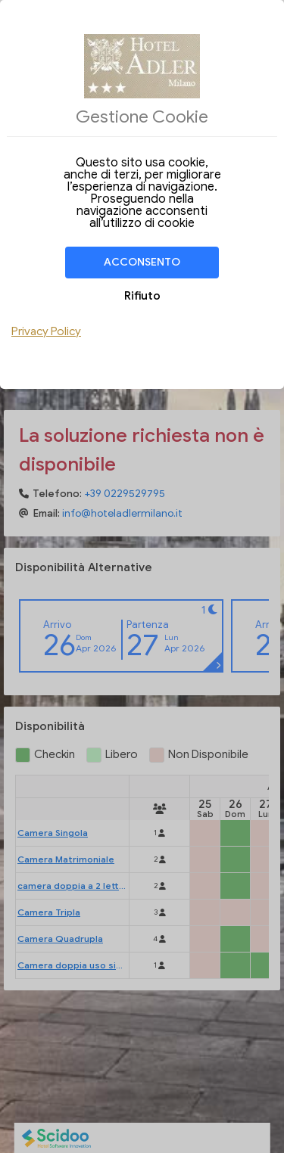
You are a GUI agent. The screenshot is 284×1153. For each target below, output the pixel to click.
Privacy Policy (46, 331)
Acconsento (142, 262)
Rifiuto (142, 296)
